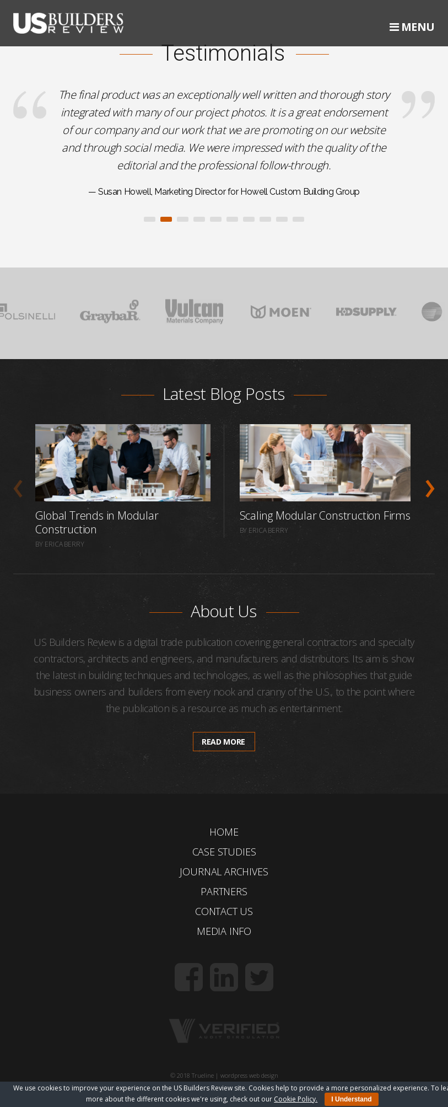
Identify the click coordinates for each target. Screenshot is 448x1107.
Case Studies (224, 851)
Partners (224, 891)
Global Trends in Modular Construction (96, 522)
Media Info (224, 931)
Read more (223, 741)
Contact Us (224, 911)
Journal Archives (224, 871)
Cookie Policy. (295, 1099)
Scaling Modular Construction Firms (325, 515)
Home (223, 831)
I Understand (351, 1099)
